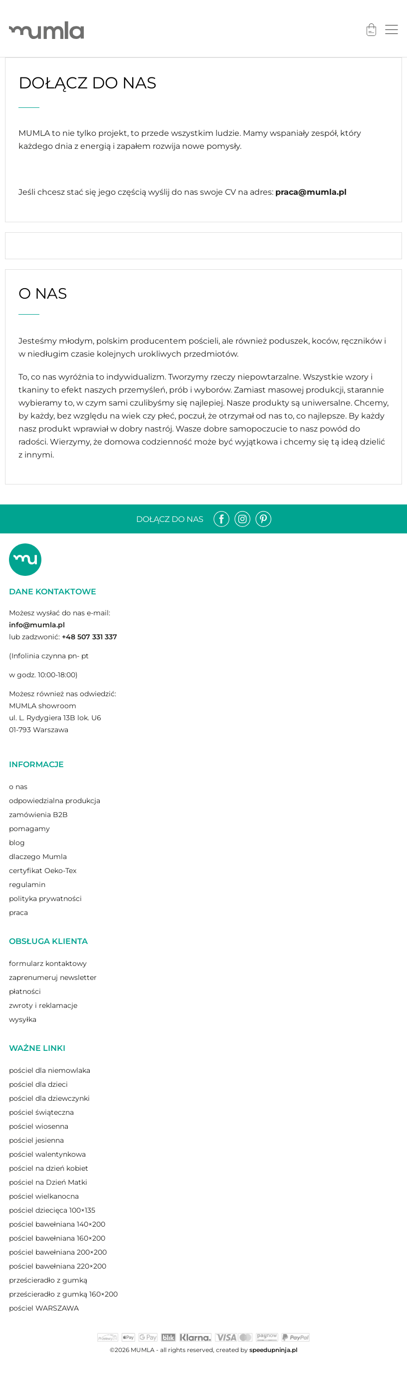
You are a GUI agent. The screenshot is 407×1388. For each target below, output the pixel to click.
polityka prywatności (45, 898)
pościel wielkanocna (44, 1196)
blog (17, 842)
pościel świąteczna (41, 1112)
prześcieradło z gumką (48, 1280)
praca (18, 912)
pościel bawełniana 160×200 (57, 1238)
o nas (18, 786)
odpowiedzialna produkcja (54, 800)
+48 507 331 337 (89, 636)
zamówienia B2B (38, 814)
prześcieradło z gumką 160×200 (63, 1294)
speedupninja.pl (273, 1350)
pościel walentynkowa (47, 1154)
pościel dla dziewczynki (49, 1098)
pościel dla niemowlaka (49, 1070)
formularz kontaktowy (48, 963)
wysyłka (22, 1019)
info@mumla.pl (37, 624)
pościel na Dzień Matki (48, 1182)
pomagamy (29, 828)
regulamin (27, 884)
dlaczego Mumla (38, 856)
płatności (25, 991)
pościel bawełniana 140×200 (57, 1224)
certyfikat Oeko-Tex (42, 870)
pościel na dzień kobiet (48, 1168)
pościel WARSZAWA (44, 1308)
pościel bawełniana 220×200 (57, 1266)
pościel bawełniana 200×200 (58, 1252)
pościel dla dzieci (38, 1084)
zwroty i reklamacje (43, 1005)
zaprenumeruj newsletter (53, 977)
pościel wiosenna (38, 1126)
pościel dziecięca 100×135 (52, 1210)
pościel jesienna (36, 1140)
